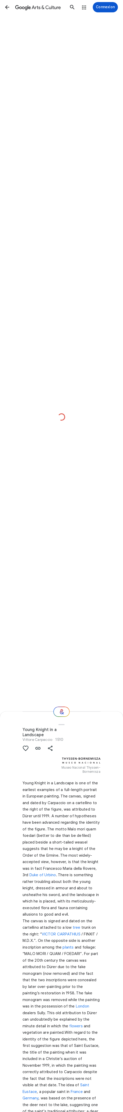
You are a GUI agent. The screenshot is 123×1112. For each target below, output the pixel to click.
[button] (7, 7)
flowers (76, 1026)
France (77, 1091)
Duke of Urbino (42, 875)
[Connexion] (105, 7)
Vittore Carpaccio (37, 739)
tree (76, 927)
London (82, 1006)
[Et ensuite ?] (61, 712)
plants (68, 947)
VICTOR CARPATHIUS (61, 934)
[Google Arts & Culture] (39, 7)
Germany (30, 1098)
